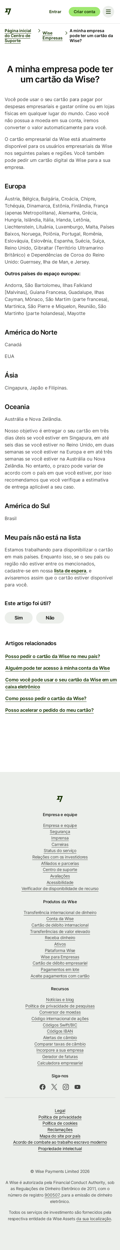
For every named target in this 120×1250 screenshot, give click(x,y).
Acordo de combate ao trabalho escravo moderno (60, 1142)
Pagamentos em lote (60, 969)
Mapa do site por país (60, 1135)
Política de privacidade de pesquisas (60, 1005)
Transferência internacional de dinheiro (60, 912)
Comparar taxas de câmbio (60, 1043)
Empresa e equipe (60, 825)
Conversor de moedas (60, 1012)
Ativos (60, 943)
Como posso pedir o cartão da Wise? (46, 698)
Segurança (60, 831)
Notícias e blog (60, 999)
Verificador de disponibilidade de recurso (60, 888)
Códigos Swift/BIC (60, 1024)
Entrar (55, 11)
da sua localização (93, 1218)
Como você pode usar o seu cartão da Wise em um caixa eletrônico (61, 683)
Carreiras (60, 844)
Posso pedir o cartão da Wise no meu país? (52, 656)
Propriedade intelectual (60, 1148)
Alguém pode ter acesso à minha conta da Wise (57, 668)
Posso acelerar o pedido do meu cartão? (49, 710)
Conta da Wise (60, 918)
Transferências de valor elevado (60, 931)
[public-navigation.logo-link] (60, 798)
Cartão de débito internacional (59, 924)
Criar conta (84, 11)
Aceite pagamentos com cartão (60, 975)
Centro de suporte (60, 869)
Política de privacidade (60, 1116)
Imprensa (60, 837)
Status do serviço (60, 850)
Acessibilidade (60, 882)
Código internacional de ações (60, 1018)
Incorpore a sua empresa (59, 1050)
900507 (52, 1194)
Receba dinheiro (60, 937)
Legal (60, 1110)
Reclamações (60, 1129)
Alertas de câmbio (60, 1037)
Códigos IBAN (60, 1031)
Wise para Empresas (60, 956)
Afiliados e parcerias (60, 863)
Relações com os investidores (60, 856)
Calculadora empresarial (60, 1062)
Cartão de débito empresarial (60, 962)
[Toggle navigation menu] (108, 12)
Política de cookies (60, 1123)
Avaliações (60, 875)
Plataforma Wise (60, 950)
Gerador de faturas (60, 1056)
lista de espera (70, 571)
